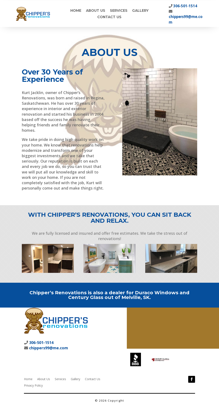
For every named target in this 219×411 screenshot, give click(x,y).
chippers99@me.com (48, 347)
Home (75, 11)
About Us (95, 11)
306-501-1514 (184, 5)
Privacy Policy (33, 385)
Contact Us (109, 17)
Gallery (140, 11)
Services (118, 11)
